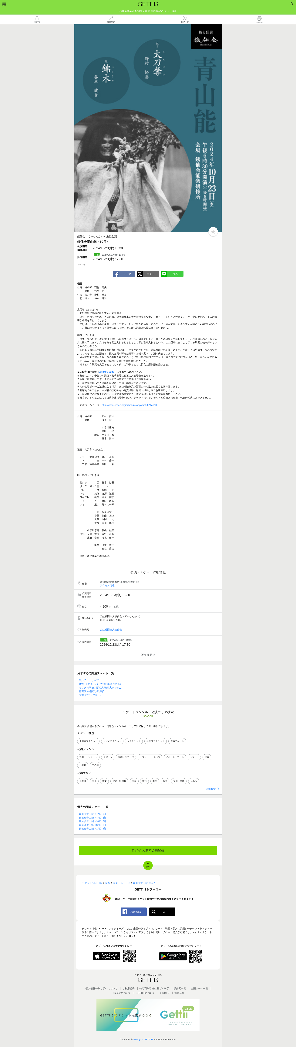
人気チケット (134, 741)
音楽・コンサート (88, 757)
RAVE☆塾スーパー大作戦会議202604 (100, 684)
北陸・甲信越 (119, 781)
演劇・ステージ (126, 757)
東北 (94, 781)
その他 (95, 765)
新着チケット (177, 741)
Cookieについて (122, 993)
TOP (148, 867)
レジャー (194, 757)
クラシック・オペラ (150, 757)
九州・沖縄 (178, 781)
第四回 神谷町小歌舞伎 (91, 691)
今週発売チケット (88, 741)
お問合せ (165, 993)
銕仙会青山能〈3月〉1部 (92, 825)
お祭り (82, 765)
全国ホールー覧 (199, 988)
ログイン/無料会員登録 (148, 850)
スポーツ (107, 757)
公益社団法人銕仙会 (111, 629)
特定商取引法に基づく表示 (154, 988)
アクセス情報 (107, 585)
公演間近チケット (155, 741)
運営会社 (179, 993)
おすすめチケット (112, 741)
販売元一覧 (180, 988)
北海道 (82, 781)
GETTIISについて (145, 993)
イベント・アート (175, 757)
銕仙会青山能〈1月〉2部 (92, 828)
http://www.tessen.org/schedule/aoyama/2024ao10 (129, 405)
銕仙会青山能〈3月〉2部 (92, 821)
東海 (134, 781)
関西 (144, 781)
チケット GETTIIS (143, 1039)
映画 (207, 757)
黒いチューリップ (89, 680)
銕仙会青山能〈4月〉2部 (92, 817)
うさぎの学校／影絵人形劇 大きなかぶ (100, 687)
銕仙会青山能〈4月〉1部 (92, 813)
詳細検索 (211, 789)
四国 (165, 781)
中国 (155, 781)
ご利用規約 (128, 988)
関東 (104, 781)
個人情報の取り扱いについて (101, 988)
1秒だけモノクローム (91, 695)
